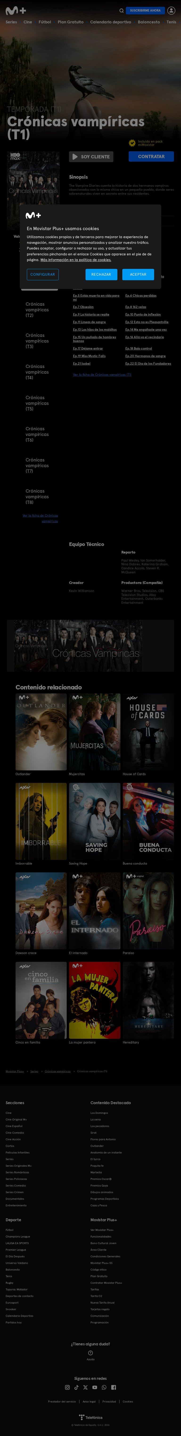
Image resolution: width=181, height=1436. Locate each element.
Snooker (11, 1309)
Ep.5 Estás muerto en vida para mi (96, 297)
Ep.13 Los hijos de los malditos (95, 329)
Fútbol (45, 21)
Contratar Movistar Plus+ (106, 1282)
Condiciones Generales (105, 1256)
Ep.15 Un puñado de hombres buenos (94, 339)
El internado (78, 953)
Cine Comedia (15, 1132)
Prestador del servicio (62, 1401)
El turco (95, 1159)
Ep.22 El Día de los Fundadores (148, 363)
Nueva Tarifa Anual (102, 1302)
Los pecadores (99, 1126)
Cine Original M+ (16, 1119)
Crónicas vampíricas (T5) (37, 403)
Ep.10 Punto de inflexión (143, 314)
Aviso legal (89, 1401)
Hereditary (131, 1042)
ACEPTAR (138, 274)
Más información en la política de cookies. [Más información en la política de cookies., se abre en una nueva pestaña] (76, 260)
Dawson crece (26, 953)
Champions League (18, 1236)
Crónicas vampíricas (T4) (37, 371)
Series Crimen (15, 1192)
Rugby (9, 1282)
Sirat (93, 1132)
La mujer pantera (82, 1042)
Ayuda (91, 1356)
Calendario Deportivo (19, 1316)
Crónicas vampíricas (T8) (37, 496)
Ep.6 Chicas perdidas (140, 295)
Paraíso (128, 953)
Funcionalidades (100, 1236)
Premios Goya (99, 1185)
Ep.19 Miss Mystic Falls (89, 356)
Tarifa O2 (96, 1296)
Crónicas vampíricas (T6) (37, 434)
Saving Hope (78, 863)
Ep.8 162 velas (135, 307)
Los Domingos (99, 1113)
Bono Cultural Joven (103, 1243)
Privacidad (109, 1401)
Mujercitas (77, 774)
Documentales (15, 1198)
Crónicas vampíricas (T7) (37, 465)
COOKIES (128, 1401)
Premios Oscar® (101, 1179)
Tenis (171, 21)
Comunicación (99, 1316)
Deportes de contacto (19, 1296)
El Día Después (15, 1256)
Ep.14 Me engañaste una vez (146, 329)
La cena (95, 1119)
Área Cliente (98, 1249)
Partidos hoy (13, 1322)
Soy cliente (91, 157)
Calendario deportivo (110, 21)
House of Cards (134, 774)
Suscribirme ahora (145, 10)
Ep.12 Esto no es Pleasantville (147, 322)
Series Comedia (16, 1185)
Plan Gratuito (71, 21)
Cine (28, 21)
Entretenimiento (16, 1205)
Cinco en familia (28, 1042)
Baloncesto (149, 21)
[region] (90, 246)
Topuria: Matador (17, 1289)
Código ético (98, 1269)
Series (11, 21)
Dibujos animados (101, 1192)
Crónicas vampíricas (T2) (37, 309)
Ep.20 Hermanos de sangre (145, 356)
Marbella (96, 1172)
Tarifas (94, 1289)
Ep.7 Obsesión (83, 307)
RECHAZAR (101, 274)
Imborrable (24, 863)
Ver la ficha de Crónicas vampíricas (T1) (102, 374)
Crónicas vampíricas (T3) (37, 340)
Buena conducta (135, 863)
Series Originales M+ (19, 1165)
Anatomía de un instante (106, 1152)
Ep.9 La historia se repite (91, 314)
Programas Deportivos (104, 1198)
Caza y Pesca (98, 1205)
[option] (32, 646)
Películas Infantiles (17, 1152)
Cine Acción (13, 1139)
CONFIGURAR (42, 274)
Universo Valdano (17, 1263)
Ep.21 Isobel (81, 363)
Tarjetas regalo (100, 1309)
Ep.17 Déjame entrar (88, 348)
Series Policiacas (16, 1179)
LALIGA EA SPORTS (17, 1243)
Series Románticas (17, 1172)
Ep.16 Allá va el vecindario (144, 337)
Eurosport (12, 1302)
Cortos (10, 1146)
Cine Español (14, 1126)
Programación (99, 1322)
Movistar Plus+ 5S (101, 1263)
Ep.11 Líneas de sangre (89, 322)
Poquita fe (97, 1165)
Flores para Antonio (103, 1139)
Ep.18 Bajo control (138, 348)
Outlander (23, 774)
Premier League (16, 1249)
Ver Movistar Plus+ (102, 1230)
